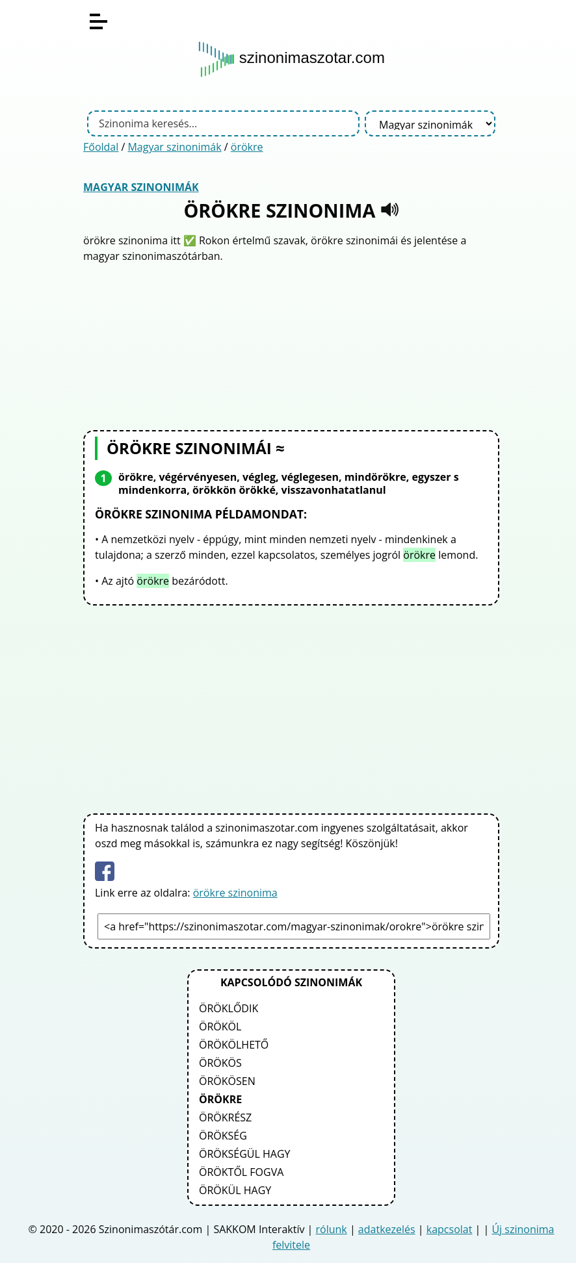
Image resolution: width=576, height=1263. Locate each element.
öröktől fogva (241, 1172)
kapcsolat (449, 1229)
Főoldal (100, 147)
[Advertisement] (291, 345)
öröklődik (228, 1008)
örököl (220, 1026)
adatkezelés (386, 1229)
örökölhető (233, 1044)
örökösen (227, 1081)
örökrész (225, 1117)
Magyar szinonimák (174, 147)
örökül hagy (235, 1190)
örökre (247, 147)
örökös (220, 1062)
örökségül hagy (245, 1153)
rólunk (331, 1229)
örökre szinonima (235, 893)
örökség (223, 1135)
